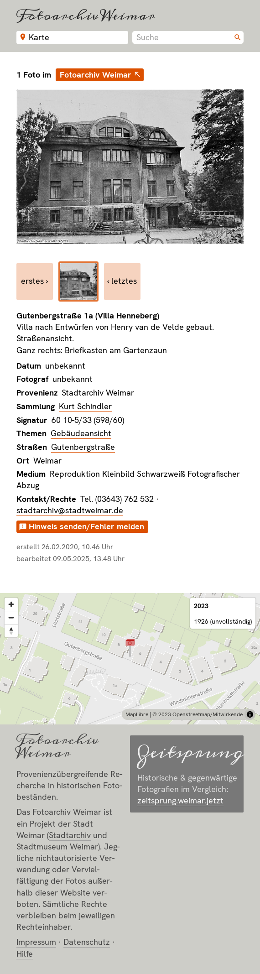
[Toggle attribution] (249, 714)
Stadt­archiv (70, 835)
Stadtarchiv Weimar (98, 392)
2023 (201, 606)
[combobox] (188, 37)
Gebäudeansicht (81, 433)
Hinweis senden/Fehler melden (86, 526)
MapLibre (136, 714)
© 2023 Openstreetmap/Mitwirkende (197, 714)
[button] (130, 647)
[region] (130, 658)
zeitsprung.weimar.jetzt (180, 800)
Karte (39, 37)
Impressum (36, 942)
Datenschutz (86, 942)
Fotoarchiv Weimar (85, 15)
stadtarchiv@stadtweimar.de (69, 510)
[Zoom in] (11, 604)
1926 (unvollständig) (223, 621)
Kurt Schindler (85, 406)
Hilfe (24, 953)
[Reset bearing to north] (11, 630)
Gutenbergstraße (83, 447)
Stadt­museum (42, 846)
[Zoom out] (11, 617)
